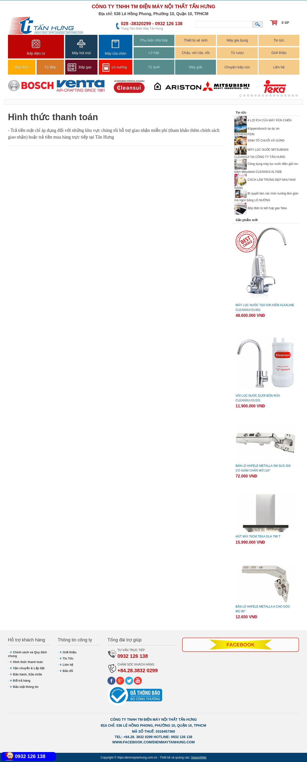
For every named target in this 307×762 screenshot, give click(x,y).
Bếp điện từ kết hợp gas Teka (260, 208)
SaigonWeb (198, 757)
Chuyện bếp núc (237, 67)
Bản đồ (68, 671)
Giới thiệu (279, 53)
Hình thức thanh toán (28, 662)
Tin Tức (68, 658)
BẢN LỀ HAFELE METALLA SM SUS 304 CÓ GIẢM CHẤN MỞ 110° (263, 468)
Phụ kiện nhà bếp (154, 40)
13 (289, 95)
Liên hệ (279, 67)
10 (278, 95)
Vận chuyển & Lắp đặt (29, 668)
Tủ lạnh (154, 67)
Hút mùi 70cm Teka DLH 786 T (258, 536)
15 (296, 95)
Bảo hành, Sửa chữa (27, 674)
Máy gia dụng (237, 40)
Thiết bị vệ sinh (195, 40)
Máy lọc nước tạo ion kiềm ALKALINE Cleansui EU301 (265, 307)
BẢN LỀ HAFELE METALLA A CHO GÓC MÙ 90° (263, 609)
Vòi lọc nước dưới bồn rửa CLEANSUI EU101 (258, 398)
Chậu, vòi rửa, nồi (195, 53)
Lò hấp (154, 53)
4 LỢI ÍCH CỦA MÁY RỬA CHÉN (263, 120)
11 (281, 95)
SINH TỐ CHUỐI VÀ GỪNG (259, 140)
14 (293, 95)
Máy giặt (195, 67)
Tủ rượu (237, 53)
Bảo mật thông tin (26, 687)
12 (285, 95)
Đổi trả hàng (21, 680)
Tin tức (279, 40)
